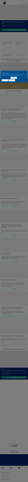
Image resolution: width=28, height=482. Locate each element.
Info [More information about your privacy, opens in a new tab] (20, 75)
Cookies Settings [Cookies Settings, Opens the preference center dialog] (13, 77)
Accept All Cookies (5, 80)
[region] (14, 76)
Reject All (11, 80)
